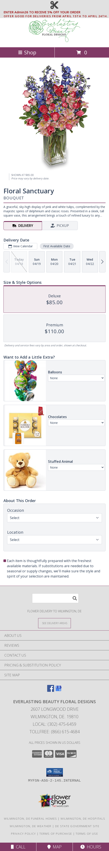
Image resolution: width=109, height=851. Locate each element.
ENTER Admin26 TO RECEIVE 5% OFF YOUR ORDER (56, 12)
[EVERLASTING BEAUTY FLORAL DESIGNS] (54, 41)
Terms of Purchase (55, 834)
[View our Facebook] (50, 690)
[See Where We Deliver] (54, 623)
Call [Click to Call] (18, 847)
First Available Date (56, 246)
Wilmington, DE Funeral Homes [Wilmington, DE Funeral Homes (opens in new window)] (30, 818)
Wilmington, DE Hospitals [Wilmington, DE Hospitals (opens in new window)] (83, 818)
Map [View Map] (54, 847)
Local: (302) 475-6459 (54, 724)
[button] (54, 772)
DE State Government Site (77, 826)
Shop (27, 52)
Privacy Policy (23, 834)
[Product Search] (55, 598)
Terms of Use (87, 834)
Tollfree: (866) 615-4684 (55, 732)
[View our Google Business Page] (58, 690)
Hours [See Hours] (90, 847)
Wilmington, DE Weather (30, 826)
